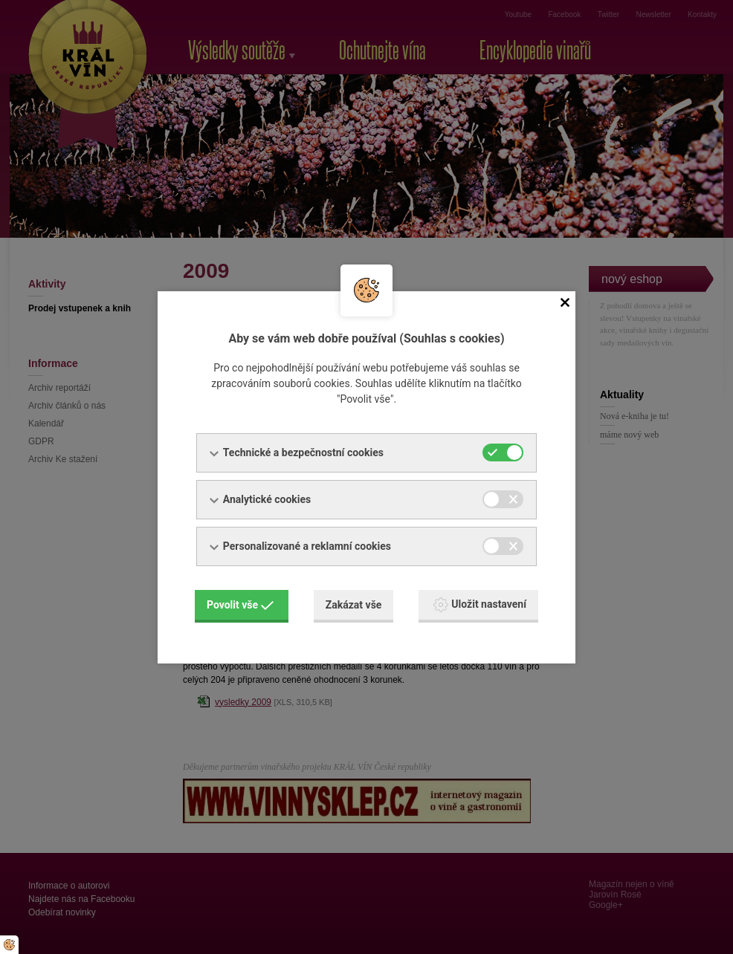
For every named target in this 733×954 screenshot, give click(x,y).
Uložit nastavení (479, 604)
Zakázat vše (354, 605)
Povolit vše (240, 605)
